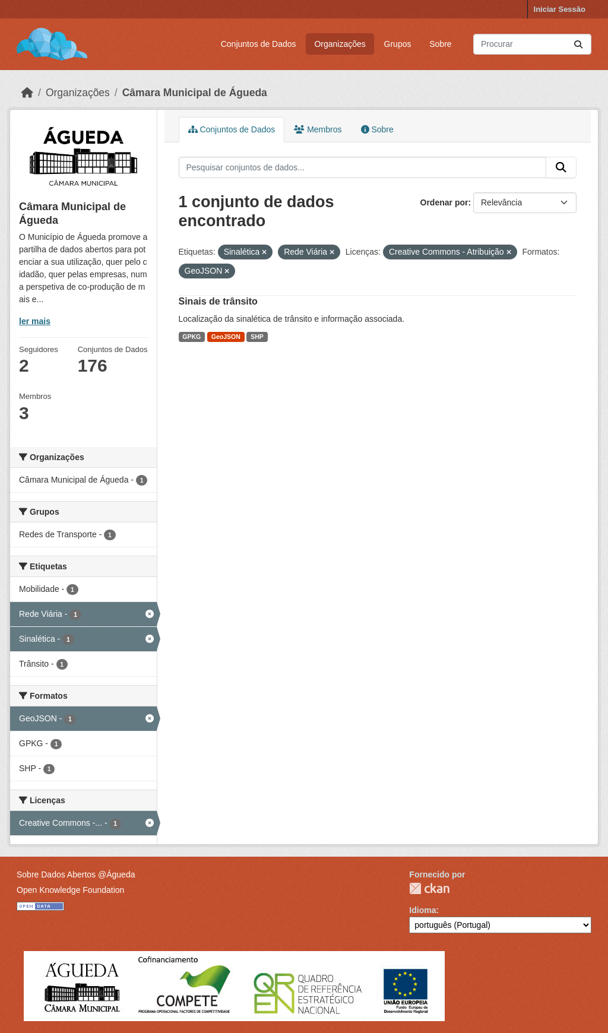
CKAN (429, 888)
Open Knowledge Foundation (70, 890)
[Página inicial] (27, 93)
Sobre (440, 44)
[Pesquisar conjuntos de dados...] (532, 44)
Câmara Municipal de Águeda (194, 93)
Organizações (339, 44)
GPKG (191, 336)
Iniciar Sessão (559, 9)
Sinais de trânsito (218, 301)
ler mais (34, 321)
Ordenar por (444, 202)
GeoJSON (225, 336)
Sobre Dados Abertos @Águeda (76, 874)
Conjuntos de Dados (258, 44)
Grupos (397, 44)
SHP (257, 336)
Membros (317, 129)
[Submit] (578, 44)
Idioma (422, 910)
